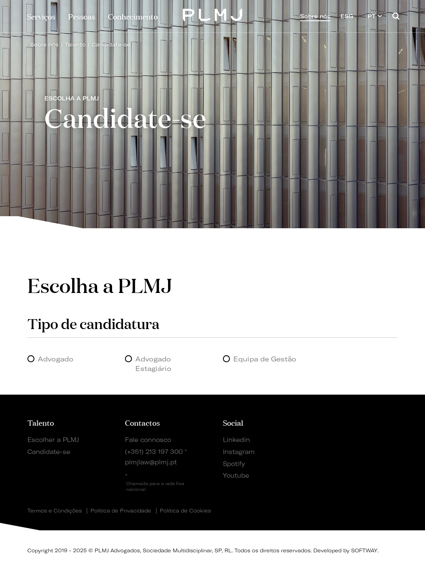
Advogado (55, 359)
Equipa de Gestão (264, 359)
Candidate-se (111, 44)
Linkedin (236, 440)
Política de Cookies (185, 511)
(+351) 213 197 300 (154, 452)
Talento (75, 44)
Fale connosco (148, 440)
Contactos (142, 422)
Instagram (239, 452)
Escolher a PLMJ (53, 440)
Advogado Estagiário (153, 364)
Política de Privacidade (120, 511)
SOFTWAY (364, 550)
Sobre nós (44, 44)
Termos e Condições (54, 511)
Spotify (234, 464)
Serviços (41, 16)
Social (233, 422)
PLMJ (212, 14)
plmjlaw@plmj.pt (151, 462)
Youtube (236, 475)
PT (375, 16)
